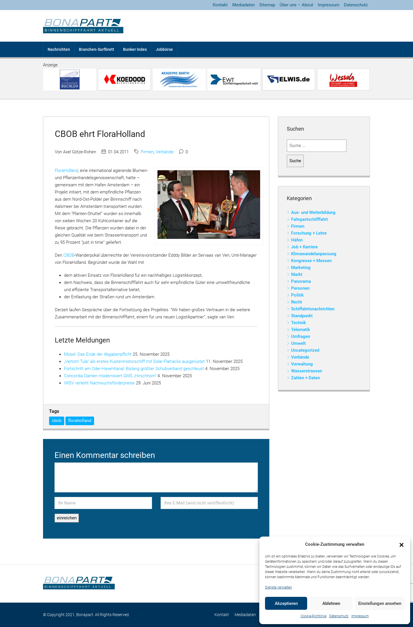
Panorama (301, 281)
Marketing (301, 267)
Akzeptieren (286, 603)
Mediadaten (243, 4)
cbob (56, 420)
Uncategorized (305, 350)
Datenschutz (338, 616)
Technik (298, 322)
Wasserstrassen (306, 371)
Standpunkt (302, 315)
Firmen (147, 151)
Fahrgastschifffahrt (309, 219)
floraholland (79, 420)
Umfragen (300, 336)
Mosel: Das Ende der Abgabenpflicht (98, 354)
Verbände (165, 151)
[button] (401, 544)
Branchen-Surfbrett (96, 49)
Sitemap (267, 4)
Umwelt (298, 343)
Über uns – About (296, 4)
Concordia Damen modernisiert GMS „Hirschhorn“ (110, 375)
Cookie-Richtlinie (313, 616)
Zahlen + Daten (305, 377)
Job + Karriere (304, 246)
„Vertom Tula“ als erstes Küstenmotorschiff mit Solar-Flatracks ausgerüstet (134, 361)
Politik (297, 295)
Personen (300, 288)
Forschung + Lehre (309, 233)
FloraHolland (66, 170)
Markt (296, 274)
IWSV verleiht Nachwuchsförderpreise (99, 383)
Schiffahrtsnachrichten (312, 308)
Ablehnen (331, 603)
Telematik (300, 329)
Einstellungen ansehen (379, 603)
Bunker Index (135, 49)
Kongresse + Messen (311, 260)
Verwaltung (302, 364)
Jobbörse (164, 49)
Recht (296, 302)
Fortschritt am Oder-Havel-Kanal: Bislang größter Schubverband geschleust (134, 368)
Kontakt (220, 4)
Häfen (297, 240)
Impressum (360, 616)
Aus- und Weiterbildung (313, 212)
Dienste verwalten (278, 587)
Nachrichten (59, 49)
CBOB (68, 255)
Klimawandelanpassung (313, 253)
